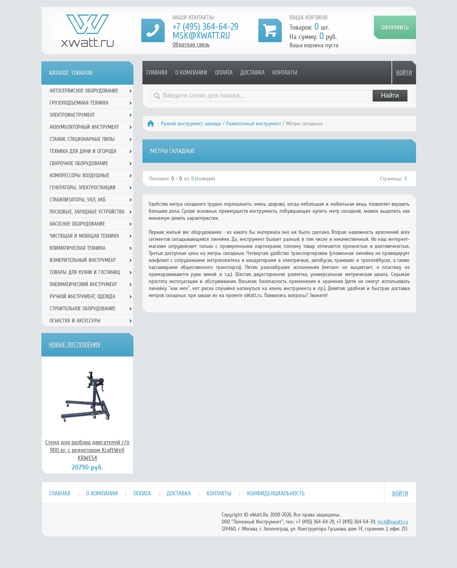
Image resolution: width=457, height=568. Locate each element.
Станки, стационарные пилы (82, 139)
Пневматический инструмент (83, 284)
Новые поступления (74, 345)
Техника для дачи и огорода (83, 151)
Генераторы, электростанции (83, 187)
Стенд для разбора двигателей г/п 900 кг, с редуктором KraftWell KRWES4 (87, 450)
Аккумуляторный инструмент (84, 127)
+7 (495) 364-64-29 (205, 26)
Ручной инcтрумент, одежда (191, 123)
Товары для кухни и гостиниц (85, 272)
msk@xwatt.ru (201, 35)
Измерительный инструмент (83, 260)
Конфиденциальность (276, 493)
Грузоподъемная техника (79, 103)
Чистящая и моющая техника (84, 236)
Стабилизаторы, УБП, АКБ (78, 199)
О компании (191, 73)
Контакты (284, 73)
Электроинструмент (72, 115)
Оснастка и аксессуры (75, 320)
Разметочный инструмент (253, 123)
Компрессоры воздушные (79, 175)
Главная (156, 73)
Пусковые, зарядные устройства (87, 211)
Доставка (252, 73)
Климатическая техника (77, 248)
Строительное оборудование (83, 308)
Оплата (224, 73)
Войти (404, 73)
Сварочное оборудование (79, 163)
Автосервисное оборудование (84, 90)
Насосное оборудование (77, 224)
